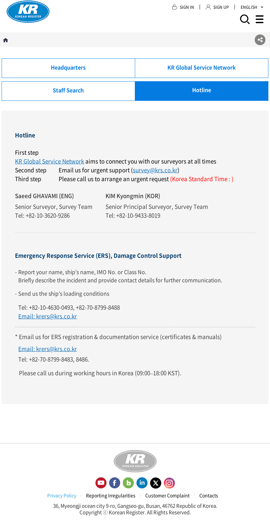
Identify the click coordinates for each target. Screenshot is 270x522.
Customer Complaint (167, 495)
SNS (260, 39)
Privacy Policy (61, 495)
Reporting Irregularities (110, 495)
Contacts (208, 495)
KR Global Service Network (49, 161)
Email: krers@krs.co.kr (47, 316)
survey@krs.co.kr (155, 170)
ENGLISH (252, 7)
